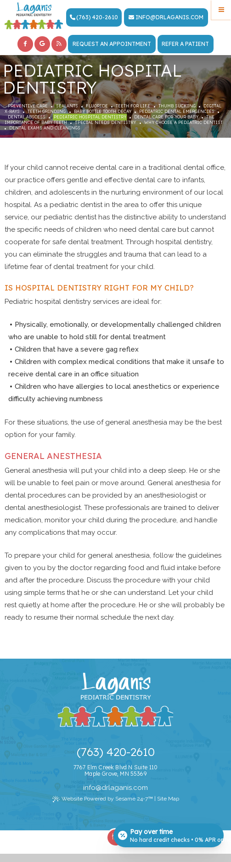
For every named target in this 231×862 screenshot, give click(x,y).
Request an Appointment (112, 43)
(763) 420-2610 (94, 17)
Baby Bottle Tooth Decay (102, 111)
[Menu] (221, 10)
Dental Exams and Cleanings (44, 127)
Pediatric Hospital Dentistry (90, 116)
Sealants (67, 105)
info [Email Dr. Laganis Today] (142, 17)
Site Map (168, 798)
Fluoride (97, 105)
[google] (42, 44)
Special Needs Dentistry (105, 122)
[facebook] (25, 44)
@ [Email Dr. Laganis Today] (98, 788)
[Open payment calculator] (168, 835)
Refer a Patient (185, 43)
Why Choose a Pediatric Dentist (183, 122)
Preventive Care (28, 105)
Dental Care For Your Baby (166, 116)
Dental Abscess (26, 116)
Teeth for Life (133, 105)
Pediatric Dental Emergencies (176, 111)
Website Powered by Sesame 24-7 (102, 799)
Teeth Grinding (47, 111)
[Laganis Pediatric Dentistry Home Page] (34, 16)
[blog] (59, 44)
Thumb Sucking (177, 105)
